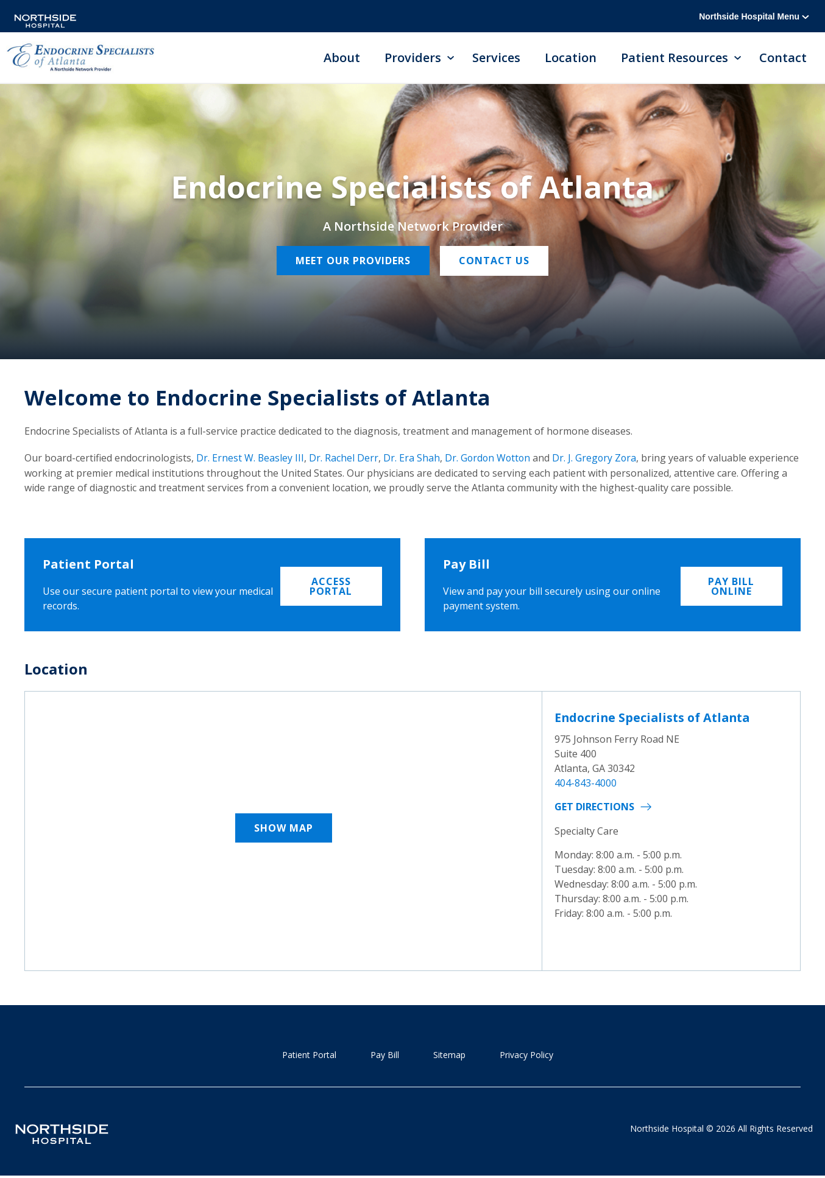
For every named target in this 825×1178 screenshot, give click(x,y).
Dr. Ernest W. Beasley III (250, 458)
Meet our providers (352, 261)
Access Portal (331, 585)
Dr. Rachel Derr (344, 458)
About (342, 58)
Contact (783, 58)
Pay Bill (384, 1055)
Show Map (283, 828)
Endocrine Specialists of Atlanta (655, 718)
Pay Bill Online (731, 585)
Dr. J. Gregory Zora (597, 458)
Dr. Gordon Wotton (489, 458)
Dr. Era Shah (412, 458)
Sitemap (449, 1055)
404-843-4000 (585, 783)
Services (496, 58)
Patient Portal (309, 1055)
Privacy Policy (526, 1055)
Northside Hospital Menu (754, 16)
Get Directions (594, 806)
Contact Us (495, 261)
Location (571, 58)
